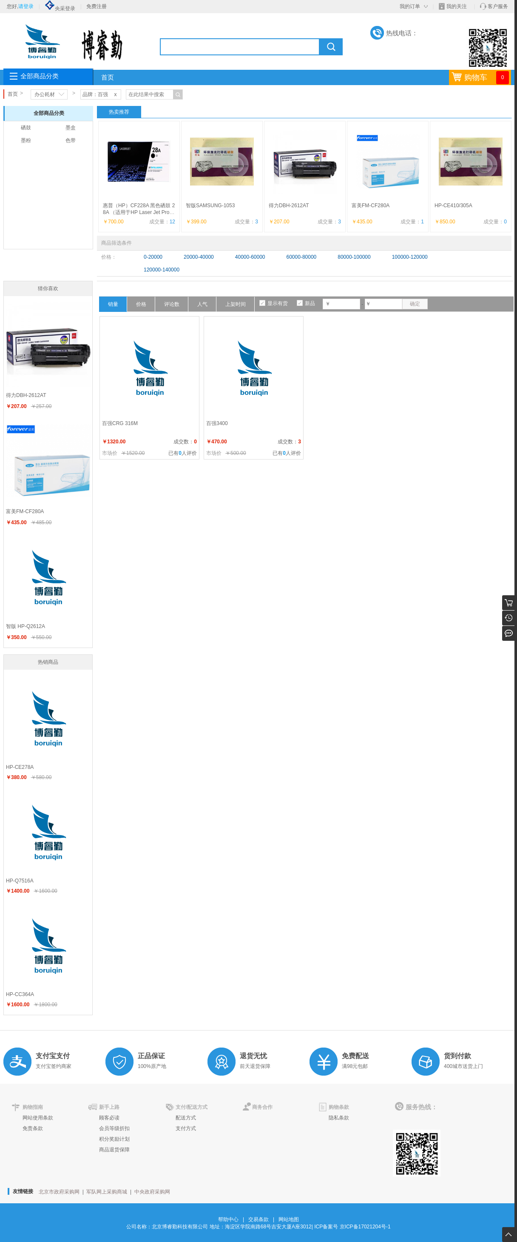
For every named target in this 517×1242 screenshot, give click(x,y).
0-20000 (153, 257)
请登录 (26, 6)
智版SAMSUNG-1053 (210, 205)
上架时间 (235, 304)
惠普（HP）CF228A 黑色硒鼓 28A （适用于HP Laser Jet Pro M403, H (139, 212)
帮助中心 (228, 1219)
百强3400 (217, 423)
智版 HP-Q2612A (25, 626)
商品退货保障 (114, 1150)
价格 (141, 304)
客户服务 (498, 6)
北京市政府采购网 (59, 1192)
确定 (415, 304)
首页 (107, 77)
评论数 (171, 304)
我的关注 (456, 6)
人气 (202, 304)
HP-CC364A (20, 994)
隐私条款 (339, 1118)
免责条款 (33, 1128)
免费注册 (96, 6)
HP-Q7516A (20, 881)
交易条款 (258, 1219)
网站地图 (288, 1219)
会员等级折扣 (114, 1128)
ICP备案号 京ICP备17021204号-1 (352, 1227)
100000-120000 (410, 257)
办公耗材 (44, 94)
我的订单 (410, 6)
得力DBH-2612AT (289, 205)
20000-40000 (199, 257)
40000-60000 (250, 257)
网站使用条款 (38, 1118)
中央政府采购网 (152, 1192)
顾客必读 (109, 1118)
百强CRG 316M (120, 423)
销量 (113, 304)
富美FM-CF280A (370, 205)
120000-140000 (161, 270)
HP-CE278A (20, 767)
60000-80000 (302, 257)
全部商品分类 (39, 76)
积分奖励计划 (114, 1139)
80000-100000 (354, 257)
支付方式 (186, 1128)
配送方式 (186, 1118)
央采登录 (60, 8)
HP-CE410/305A (453, 205)
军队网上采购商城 (106, 1192)
